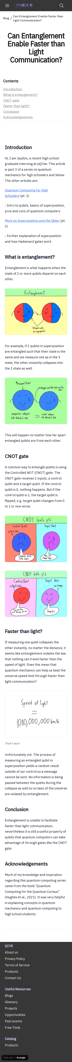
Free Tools (12, 1027)
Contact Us (13, 978)
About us (11, 952)
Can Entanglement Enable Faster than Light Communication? (38, 18)
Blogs (9, 995)
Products (11, 971)
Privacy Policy (15, 958)
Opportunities (15, 1014)
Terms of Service (17, 965)
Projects (11, 1008)
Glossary (11, 1002)
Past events (13, 1021)
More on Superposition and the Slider (32, 220)
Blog (6, 18)
